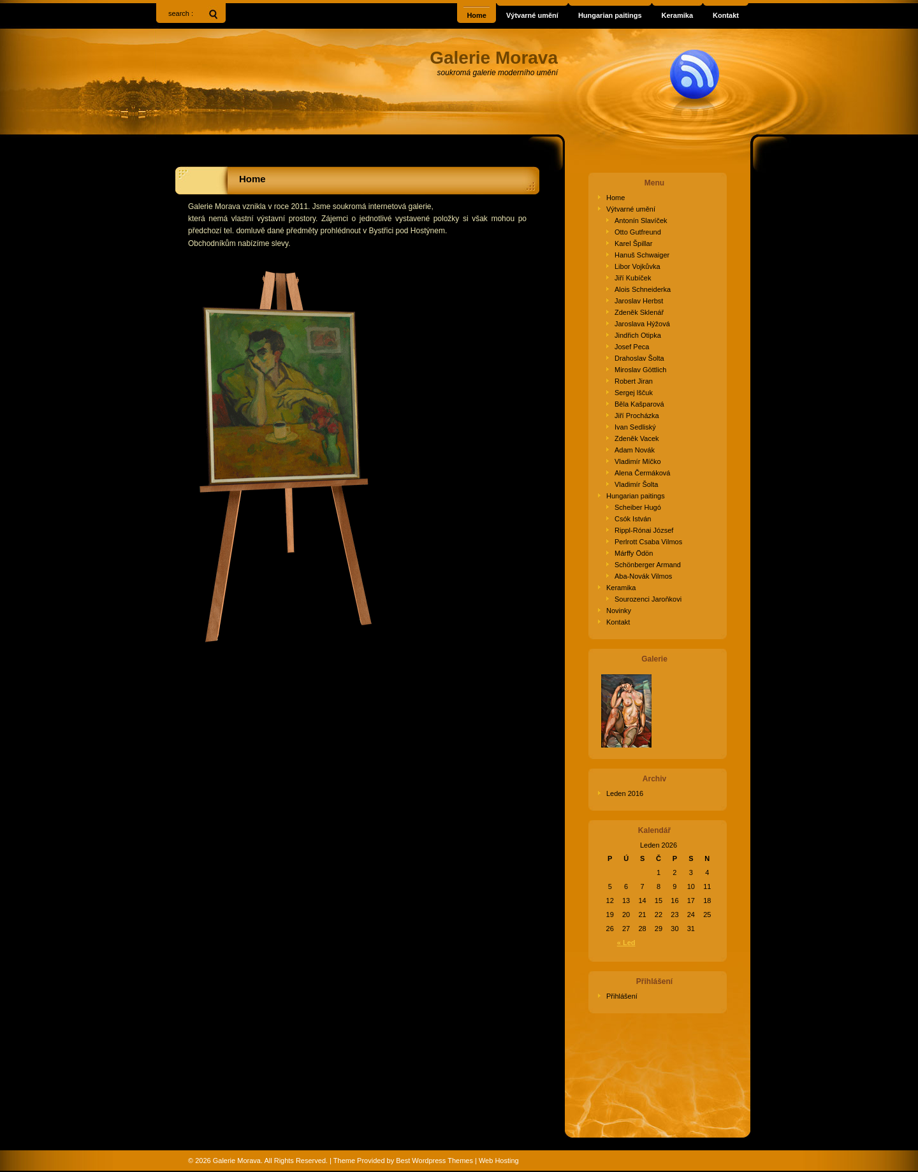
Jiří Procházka (637, 415)
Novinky (618, 610)
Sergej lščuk (634, 392)
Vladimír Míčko (638, 461)
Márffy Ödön (634, 553)
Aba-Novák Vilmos (643, 576)
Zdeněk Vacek (637, 438)
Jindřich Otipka (638, 335)
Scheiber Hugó (638, 507)
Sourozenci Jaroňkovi (648, 599)
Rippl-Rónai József (644, 530)
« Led (626, 942)
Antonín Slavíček (641, 220)
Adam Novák (635, 450)
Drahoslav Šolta (639, 358)
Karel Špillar (633, 243)
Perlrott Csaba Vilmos (648, 542)
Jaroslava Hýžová (642, 324)
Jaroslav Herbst (639, 301)
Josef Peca (632, 347)
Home (252, 178)
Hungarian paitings (635, 496)
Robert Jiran (634, 381)
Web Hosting (499, 1160)
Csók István (633, 519)
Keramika (621, 587)
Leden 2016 (624, 793)
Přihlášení (622, 996)
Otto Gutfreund (638, 232)
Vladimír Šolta (636, 484)
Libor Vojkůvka (637, 266)
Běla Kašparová (639, 404)
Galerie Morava (237, 1160)
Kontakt (618, 622)
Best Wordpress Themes (434, 1160)
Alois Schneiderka (643, 289)
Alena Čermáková (642, 473)
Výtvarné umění (630, 209)
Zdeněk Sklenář (639, 312)
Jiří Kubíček (633, 278)
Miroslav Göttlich (640, 369)
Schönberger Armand (648, 564)
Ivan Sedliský (635, 427)
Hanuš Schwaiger (642, 255)
